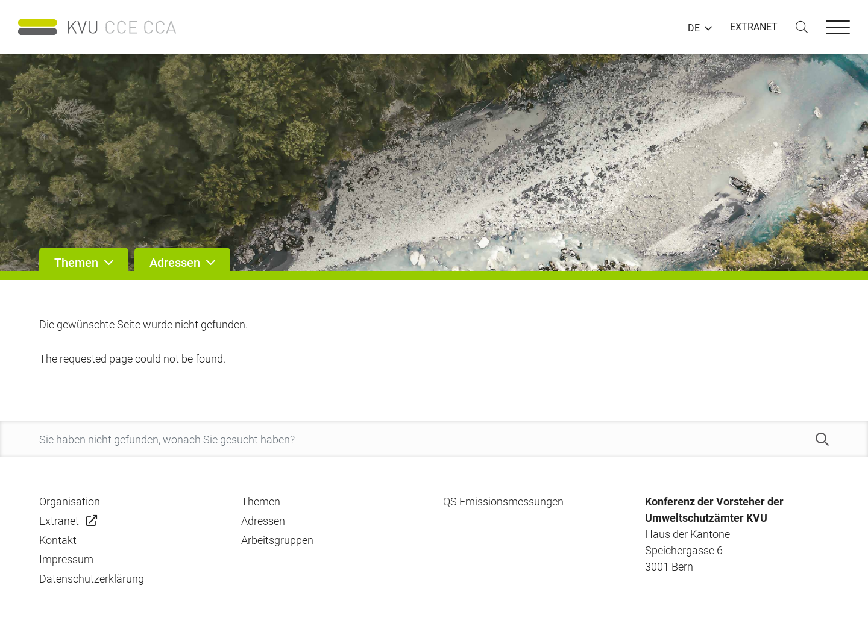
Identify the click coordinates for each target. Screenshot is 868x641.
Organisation (69, 501)
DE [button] (694, 28)
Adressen (263, 520)
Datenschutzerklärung (91, 578)
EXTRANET (754, 27)
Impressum (66, 559)
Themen (260, 501)
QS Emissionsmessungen (503, 501)
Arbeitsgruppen (277, 540)
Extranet (59, 520)
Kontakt (58, 540)
